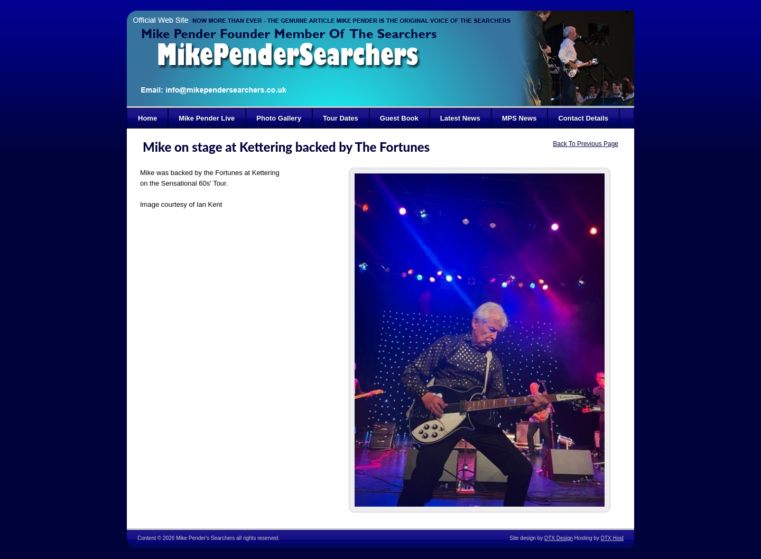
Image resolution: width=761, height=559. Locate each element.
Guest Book (399, 118)
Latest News (460, 118)
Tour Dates (340, 118)
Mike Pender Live (207, 118)
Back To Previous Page (585, 144)
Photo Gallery (278, 118)
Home (147, 118)
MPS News (519, 118)
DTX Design (558, 538)
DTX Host (612, 538)
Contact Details (583, 118)
